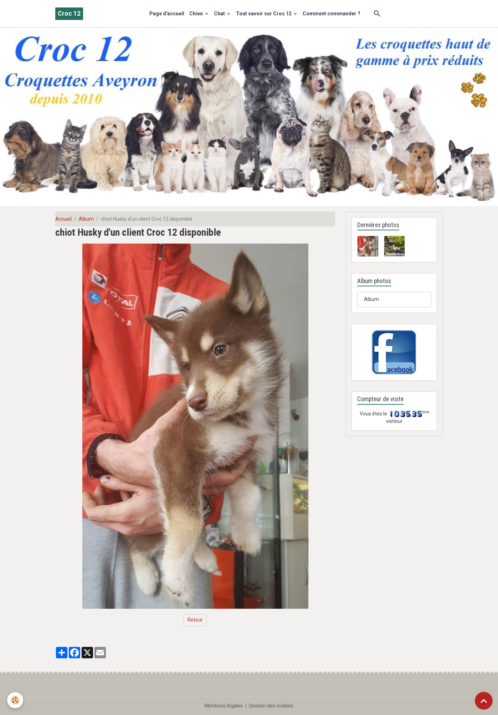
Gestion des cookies (271, 706)
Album (86, 219)
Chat (220, 13)
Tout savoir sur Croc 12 (264, 13)
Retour (195, 620)
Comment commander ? (331, 13)
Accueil (63, 219)
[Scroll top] (484, 701)
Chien (196, 13)
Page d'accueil (166, 13)
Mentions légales (224, 706)
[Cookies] (15, 700)
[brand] (69, 13)
